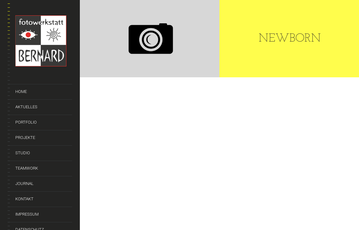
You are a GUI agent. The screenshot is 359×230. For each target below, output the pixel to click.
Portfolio (26, 122)
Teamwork (26, 168)
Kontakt (24, 198)
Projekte (25, 137)
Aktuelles (26, 106)
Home (21, 91)
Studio (22, 152)
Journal (24, 183)
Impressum (27, 214)
